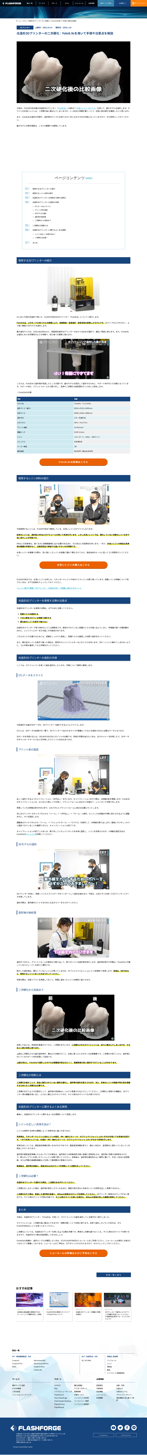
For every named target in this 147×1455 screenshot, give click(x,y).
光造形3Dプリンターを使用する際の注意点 (49, 197)
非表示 (89, 178)
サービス (42, 3)
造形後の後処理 (40, 217)
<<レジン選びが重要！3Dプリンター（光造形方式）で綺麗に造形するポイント (49, 588)
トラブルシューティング (63, 1392)
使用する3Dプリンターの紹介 (44, 189)
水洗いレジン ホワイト (85, 108)
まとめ (35, 242)
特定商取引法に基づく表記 (125, 1399)
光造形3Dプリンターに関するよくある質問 (49, 230)
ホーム (18, 21)
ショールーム (79, 3)
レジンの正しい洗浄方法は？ (45, 234)
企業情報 (91, 3)
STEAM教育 (16, 1389)
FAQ (55, 1389)
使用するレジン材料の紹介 (43, 193)
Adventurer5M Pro (41, 1364)
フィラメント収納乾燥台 (116, 1373)
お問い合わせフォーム (23, 1442)
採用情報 (99, 1398)
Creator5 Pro (17, 1364)
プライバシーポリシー (124, 1395)
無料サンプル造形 (18, 1385)
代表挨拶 (99, 1389)
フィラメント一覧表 (81, 1401)
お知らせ (119, 1389)
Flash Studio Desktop (62, 1401)
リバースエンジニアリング (21, 1395)
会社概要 (99, 1392)
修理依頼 (77, 1392)
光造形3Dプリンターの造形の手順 (46, 202)
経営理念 (99, 1385)
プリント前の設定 (41, 210)
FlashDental (59, 1407)
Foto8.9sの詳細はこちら (73, 462)
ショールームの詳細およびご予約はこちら (74, 1253)
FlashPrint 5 (59, 1395)
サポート (54, 3)
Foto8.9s (61, 108)
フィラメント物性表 (81, 1404)
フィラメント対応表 (81, 1398)
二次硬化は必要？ (41, 237)
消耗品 (109, 1367)
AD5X (14, 1367)
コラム (67, 3)
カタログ (57, 1385)
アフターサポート (80, 1389)
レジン (109, 1364)
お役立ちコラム (122, 1392)
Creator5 (15, 1361)
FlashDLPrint (59, 1404)
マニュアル (30, 834)
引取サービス (79, 1395)
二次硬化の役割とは (40, 225)
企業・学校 (120, 1385)
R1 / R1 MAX (86, 1361)
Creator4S (38, 1370)
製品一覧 (30, 3)
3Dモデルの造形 (41, 213)
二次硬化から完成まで (43, 220)
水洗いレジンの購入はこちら (73, 565)
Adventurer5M (39, 1361)
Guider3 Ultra (39, 1367)
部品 (108, 1370)
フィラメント (112, 1361)
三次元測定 (16, 1392)
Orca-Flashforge (60, 1398)
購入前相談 (78, 1385)
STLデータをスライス (43, 206)
